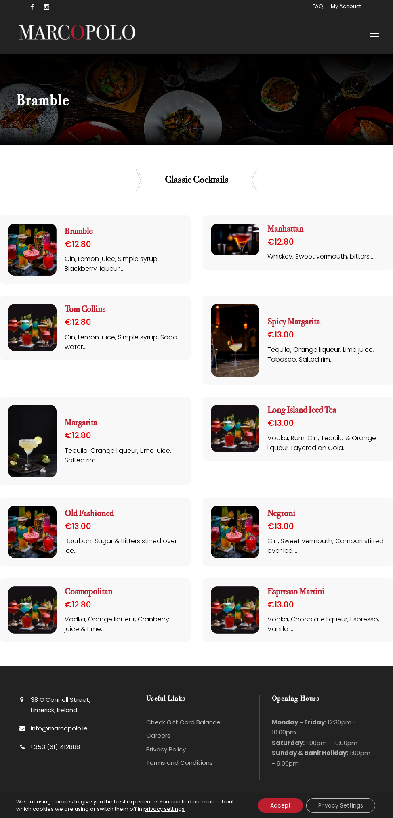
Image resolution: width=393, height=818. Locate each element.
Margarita (81, 422)
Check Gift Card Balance (183, 722)
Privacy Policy (166, 749)
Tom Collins (85, 309)
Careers (158, 735)
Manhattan (285, 229)
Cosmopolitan (88, 592)
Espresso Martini (295, 592)
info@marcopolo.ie (59, 728)
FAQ (318, 6)
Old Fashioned (89, 513)
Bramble (78, 231)
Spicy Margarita (293, 322)
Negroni (281, 513)
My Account (346, 6)
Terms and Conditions (179, 762)
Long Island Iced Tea (301, 410)
